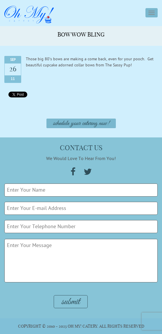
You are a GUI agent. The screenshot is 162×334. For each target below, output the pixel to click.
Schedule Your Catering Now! (81, 123)
